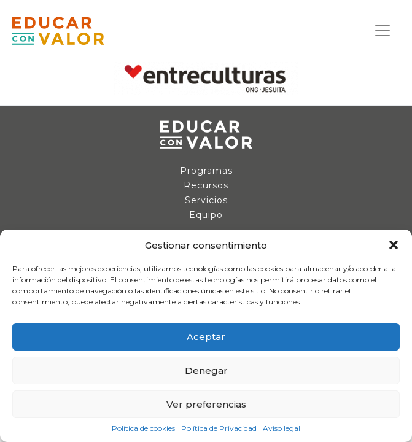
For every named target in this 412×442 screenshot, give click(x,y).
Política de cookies (143, 428)
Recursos (206, 185)
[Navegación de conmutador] (382, 30)
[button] (393, 245)
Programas (206, 170)
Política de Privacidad (219, 428)
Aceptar (206, 337)
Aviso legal (281, 428)
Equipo (206, 214)
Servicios (206, 200)
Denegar (206, 370)
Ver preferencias (206, 404)
